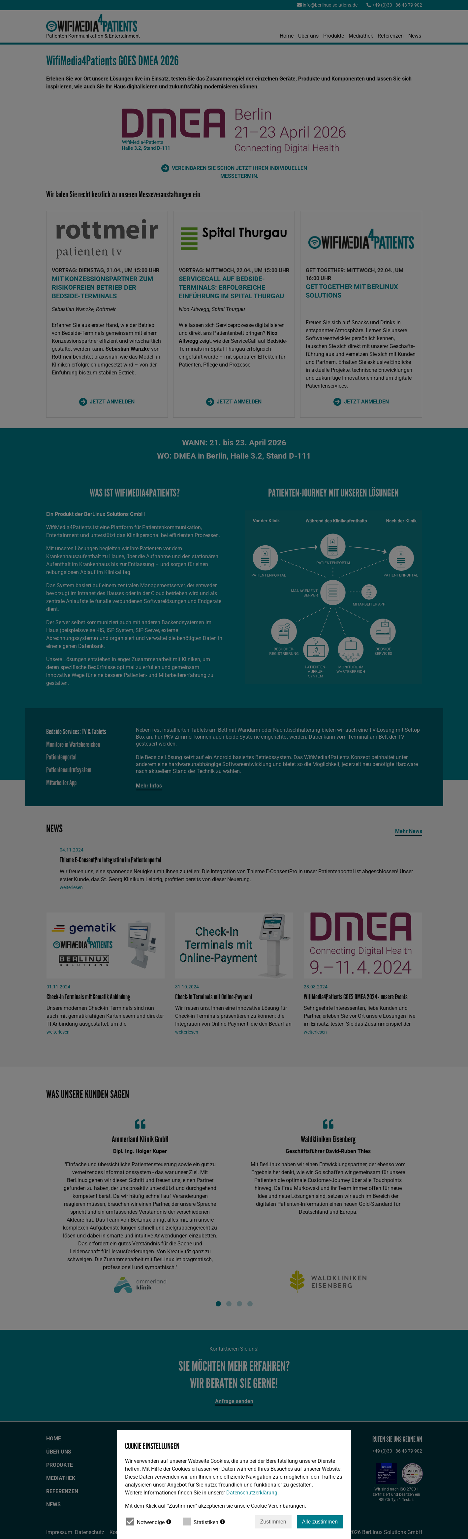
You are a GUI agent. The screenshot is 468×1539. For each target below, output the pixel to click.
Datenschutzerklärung (251, 1493)
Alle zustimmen (320, 1521)
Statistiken (204, 1521)
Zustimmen (273, 1521)
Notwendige (148, 1521)
